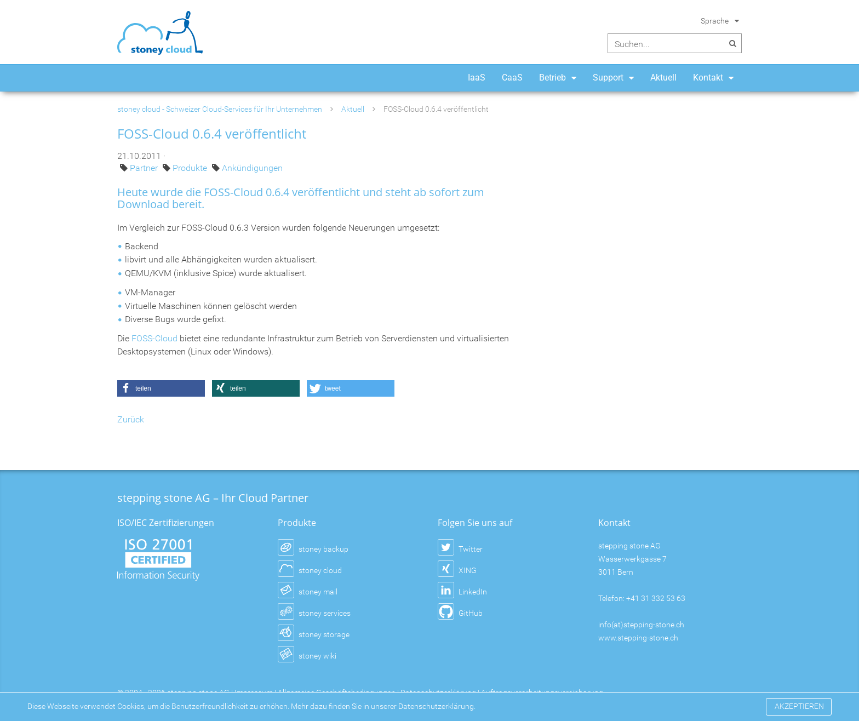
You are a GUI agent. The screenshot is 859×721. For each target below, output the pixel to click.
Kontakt (708, 77)
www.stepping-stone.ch (638, 637)
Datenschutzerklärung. (437, 706)
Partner (145, 168)
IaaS (476, 77)
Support (608, 77)
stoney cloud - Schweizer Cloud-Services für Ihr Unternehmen (219, 109)
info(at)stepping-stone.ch (641, 624)
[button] (161, 388)
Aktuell (663, 77)
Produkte (191, 168)
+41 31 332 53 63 (655, 598)
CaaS (512, 77)
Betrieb (552, 77)
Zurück (130, 419)
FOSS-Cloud (154, 338)
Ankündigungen (252, 168)
